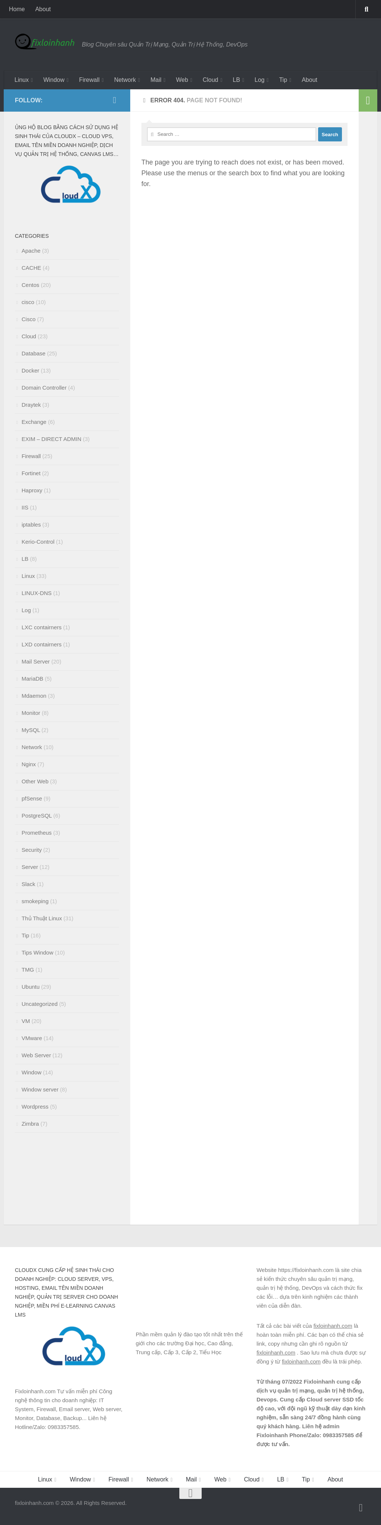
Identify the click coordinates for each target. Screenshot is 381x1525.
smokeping (35, 901)
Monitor (31, 713)
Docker (30, 370)
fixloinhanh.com (332, 1326)
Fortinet (31, 473)
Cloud (210, 80)
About (43, 9)
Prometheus (37, 832)
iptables (31, 524)
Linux (22, 80)
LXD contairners (42, 644)
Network (125, 80)
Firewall (89, 80)
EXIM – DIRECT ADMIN (51, 439)
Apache (31, 250)
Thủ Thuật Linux (42, 918)
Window (53, 80)
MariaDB (32, 678)
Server (30, 867)
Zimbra (30, 1123)
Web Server (36, 1055)
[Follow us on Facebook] (114, 100)
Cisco (29, 319)
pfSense (32, 798)
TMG (28, 969)
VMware (32, 1038)
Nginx (29, 764)
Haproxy (32, 490)
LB (236, 80)
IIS (25, 507)
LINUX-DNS (37, 593)
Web (182, 80)
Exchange (34, 422)
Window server (40, 1089)
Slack (28, 884)
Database (33, 353)
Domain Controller (44, 387)
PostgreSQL (37, 815)
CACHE (31, 268)
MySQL (31, 730)
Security (32, 850)
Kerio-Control (38, 541)
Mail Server (36, 661)
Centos (30, 285)
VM (26, 1021)
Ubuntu (30, 987)
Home (17, 9)
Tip (283, 80)
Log (259, 80)
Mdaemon (34, 696)
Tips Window (37, 952)
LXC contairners (42, 627)
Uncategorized (40, 1004)
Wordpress (35, 1106)
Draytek (31, 405)
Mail (155, 80)
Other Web (35, 781)
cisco (28, 302)
